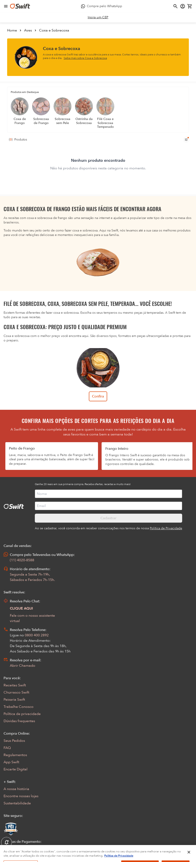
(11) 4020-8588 (22, 560)
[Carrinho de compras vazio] (189, 6)
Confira (98, 396)
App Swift (11, 762)
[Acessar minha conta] (182, 6)
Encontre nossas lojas (21, 796)
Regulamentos (15, 755)
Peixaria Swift (14, 699)
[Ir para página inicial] (20, 6)
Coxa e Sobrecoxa (54, 30)
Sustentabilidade (17, 803)
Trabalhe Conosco (18, 706)
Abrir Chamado (22, 665)
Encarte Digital (15, 769)
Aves (28, 30)
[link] (98, 17)
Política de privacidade (22, 713)
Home (12, 30)
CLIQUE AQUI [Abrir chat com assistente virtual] (21, 608)
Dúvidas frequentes (19, 721)
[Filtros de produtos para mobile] (186, 139)
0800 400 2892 (37, 635)
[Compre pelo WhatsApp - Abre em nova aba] (101, 6)
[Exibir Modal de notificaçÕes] (6, 842)
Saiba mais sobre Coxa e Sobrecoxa (85, 58)
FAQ (7, 747)
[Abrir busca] (175, 6)
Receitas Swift (15, 685)
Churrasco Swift (16, 692)
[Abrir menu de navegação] (6, 6)
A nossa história (16, 788)
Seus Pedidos (14, 740)
